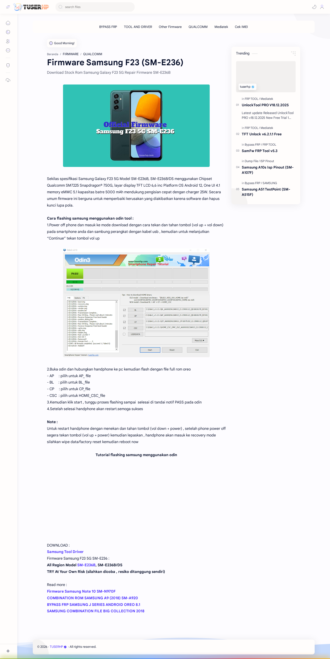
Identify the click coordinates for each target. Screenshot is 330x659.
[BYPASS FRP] (108, 27)
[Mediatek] (221, 27)
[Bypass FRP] (253, 144)
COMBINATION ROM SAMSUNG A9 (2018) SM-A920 (92, 598)
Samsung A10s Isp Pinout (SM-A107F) (268, 170)
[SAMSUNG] (270, 183)
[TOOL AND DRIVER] (138, 27)
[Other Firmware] (170, 27)
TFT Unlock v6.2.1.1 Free (262, 134)
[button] (314, 6)
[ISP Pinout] (267, 161)
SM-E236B (86, 565)
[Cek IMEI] (241, 27)
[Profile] (322, 6)
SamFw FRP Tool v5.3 (260, 151)
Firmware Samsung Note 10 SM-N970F (81, 591)
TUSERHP (58, 647)
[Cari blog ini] (95, 7)
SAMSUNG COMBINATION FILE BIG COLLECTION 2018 (95, 611)
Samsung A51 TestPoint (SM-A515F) (266, 192)
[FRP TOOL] (252, 98)
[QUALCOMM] (198, 27)
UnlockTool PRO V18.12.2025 (265, 105)
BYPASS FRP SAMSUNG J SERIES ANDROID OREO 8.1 (93, 604)
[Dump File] (252, 161)
